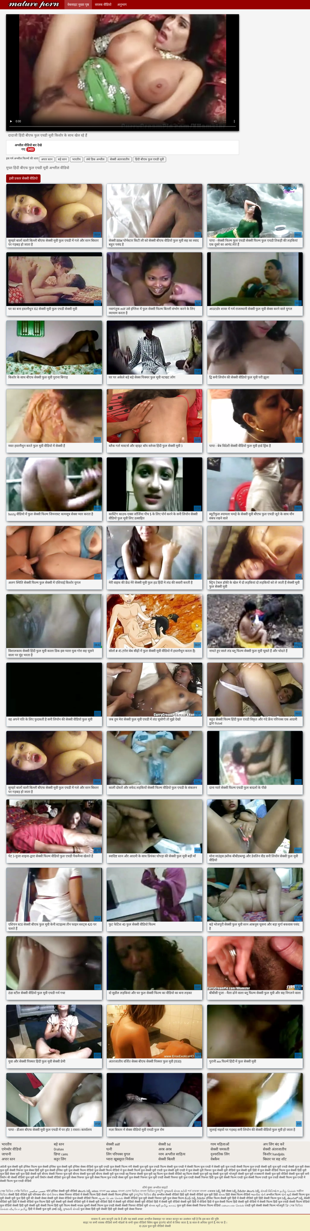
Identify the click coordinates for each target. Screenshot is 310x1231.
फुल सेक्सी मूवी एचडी (152, 1170)
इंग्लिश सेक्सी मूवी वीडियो (64, 1191)
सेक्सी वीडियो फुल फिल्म (33, 1201)
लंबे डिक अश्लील (95, 159)
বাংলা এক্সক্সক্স (207, 1191)
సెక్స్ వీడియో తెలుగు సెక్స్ (246, 1191)
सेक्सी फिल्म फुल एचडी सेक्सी (106, 1205)
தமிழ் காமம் (168, 1205)
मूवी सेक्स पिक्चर (133, 1209)
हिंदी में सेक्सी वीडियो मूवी (245, 1198)
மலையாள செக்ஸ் (232, 1205)
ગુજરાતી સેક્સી (71, 1209)
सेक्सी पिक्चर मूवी (157, 1198)
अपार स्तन (46, 159)
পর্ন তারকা (193, 1191)
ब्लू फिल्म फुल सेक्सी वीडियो (167, 1174)
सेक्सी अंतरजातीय (119, 159)
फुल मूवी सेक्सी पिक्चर (11, 1170)
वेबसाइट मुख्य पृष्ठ (78, 5)
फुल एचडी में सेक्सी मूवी (212, 1166)
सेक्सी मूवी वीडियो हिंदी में (102, 1201)
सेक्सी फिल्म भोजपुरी (274, 1205)
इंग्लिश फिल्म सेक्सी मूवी (219, 1198)
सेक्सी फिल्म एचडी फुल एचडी (263, 1177)
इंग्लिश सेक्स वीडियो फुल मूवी (88, 1166)
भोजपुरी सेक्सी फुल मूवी (241, 1174)
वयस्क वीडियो (103, 5)
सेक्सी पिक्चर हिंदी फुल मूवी (209, 1177)
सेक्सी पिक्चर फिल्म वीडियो (206, 1205)
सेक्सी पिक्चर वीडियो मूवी (135, 1205)
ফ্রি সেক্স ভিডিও (294, 1205)
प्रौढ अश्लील (158, 1194)
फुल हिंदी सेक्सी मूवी (31, 1174)
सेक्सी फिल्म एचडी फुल (236, 1177)
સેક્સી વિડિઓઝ (270, 1191)
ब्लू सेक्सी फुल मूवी (218, 1174)
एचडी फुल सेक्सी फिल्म (115, 1166)
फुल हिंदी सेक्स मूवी (10, 1174)
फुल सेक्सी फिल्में (131, 1170)
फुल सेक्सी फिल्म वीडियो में (108, 1170)
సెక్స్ (218, 1191)
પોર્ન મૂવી (286, 1194)
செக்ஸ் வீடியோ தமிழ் (13, 1209)
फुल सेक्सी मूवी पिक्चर (200, 1170)
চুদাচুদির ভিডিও (143, 1194)
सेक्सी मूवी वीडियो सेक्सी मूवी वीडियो (134, 1201)
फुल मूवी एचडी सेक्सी (283, 1166)
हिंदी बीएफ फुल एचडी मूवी (149, 159)
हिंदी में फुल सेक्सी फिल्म (219, 1201)
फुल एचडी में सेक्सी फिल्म (187, 1166)
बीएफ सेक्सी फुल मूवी (84, 1174)
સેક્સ (222, 1194)
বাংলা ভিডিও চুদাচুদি (152, 1191)
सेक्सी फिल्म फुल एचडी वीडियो (15, 1181)
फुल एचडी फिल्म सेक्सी (161, 1166)
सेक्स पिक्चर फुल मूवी (82, 1177)
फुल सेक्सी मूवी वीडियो (223, 1170)
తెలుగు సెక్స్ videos (88, 1191)
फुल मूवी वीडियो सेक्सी (33, 4)
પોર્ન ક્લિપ (52, 1194)
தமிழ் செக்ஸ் (288, 1191)
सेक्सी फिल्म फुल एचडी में (292, 1177)
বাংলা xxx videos (108, 1191)
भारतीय (76, 159)
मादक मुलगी (83, 1205)
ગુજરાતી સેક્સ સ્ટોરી (175, 1191)
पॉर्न (48, 1191)
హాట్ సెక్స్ (57, 1209)
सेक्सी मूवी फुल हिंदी (15, 1198)
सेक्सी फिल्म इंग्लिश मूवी (121, 1194)
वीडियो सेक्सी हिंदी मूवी (16, 1205)
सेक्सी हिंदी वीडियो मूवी (20, 1194)
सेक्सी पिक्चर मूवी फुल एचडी (179, 1177)
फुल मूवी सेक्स (302, 1166)
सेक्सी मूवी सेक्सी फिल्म (41, 1205)
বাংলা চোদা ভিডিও (129, 1191)
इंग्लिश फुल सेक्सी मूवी (60, 1166)
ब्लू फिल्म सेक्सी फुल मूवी (195, 1174)
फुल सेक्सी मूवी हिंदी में (247, 1170)
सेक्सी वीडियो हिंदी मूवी (177, 1194)
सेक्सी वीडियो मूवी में (78, 1201)
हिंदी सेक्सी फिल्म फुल (270, 1198)
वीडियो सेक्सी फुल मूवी (292, 1174)
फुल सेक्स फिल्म (176, 1198)
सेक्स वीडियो (65, 1198)
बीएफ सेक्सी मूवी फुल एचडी (110, 1174)
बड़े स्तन (62, 159)
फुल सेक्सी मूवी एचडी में (175, 1170)
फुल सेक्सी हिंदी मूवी (296, 1170)
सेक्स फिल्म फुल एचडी (106, 1177)
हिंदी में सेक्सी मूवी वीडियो (167, 1201)
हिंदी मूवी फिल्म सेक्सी (65, 1205)
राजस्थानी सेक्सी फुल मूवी (267, 1174)
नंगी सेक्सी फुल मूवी (138, 1166)
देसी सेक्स (226, 1191)
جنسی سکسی (37, 1191)
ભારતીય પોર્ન (258, 1194)
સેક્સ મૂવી (154, 1205)
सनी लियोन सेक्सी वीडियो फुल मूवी (52, 1177)
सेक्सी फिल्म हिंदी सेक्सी (95, 1194)
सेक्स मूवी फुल (125, 1177)
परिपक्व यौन (39, 1194)
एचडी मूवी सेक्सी (254, 1205)
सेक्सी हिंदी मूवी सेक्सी (112, 1209)
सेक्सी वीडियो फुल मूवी (135, 1198)
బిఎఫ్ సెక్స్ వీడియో (195, 1198)
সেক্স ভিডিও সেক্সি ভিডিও (14, 1191)
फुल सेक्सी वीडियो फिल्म (272, 1170)
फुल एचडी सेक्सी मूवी (261, 1166)
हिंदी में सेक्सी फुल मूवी (39, 1209)
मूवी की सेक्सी (33, 1198)
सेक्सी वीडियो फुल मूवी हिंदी (204, 1194)
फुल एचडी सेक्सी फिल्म (237, 1166)
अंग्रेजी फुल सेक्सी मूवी (11, 1166)
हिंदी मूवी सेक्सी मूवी (56, 1201)
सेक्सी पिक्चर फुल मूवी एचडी (148, 1177)
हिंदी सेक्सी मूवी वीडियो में (246, 1201)
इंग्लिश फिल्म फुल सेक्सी (36, 1166)
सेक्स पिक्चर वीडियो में (70, 1194)
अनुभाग (122, 5)
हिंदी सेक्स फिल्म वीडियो (238, 1194)
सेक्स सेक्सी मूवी (49, 1198)
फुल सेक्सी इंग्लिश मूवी (56, 1170)
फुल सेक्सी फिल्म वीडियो (81, 1170)
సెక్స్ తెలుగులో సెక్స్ (292, 1198)
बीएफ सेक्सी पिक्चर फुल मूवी (57, 1174)
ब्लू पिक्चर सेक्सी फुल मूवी (139, 1174)
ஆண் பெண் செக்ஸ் (110, 1198)
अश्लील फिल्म (273, 1194)
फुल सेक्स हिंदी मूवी (34, 1170)
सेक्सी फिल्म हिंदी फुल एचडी (274, 1201)
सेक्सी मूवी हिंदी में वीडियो (193, 1201)
